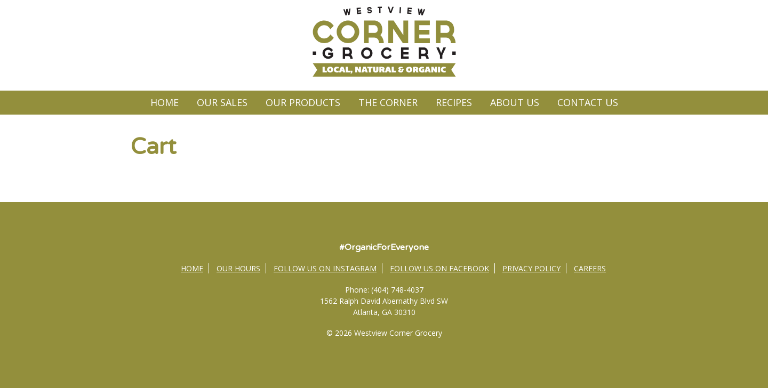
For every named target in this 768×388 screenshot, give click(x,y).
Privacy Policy (531, 268)
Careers (590, 268)
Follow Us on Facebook (439, 268)
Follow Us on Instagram (325, 268)
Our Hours (238, 268)
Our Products (303, 102)
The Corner (388, 102)
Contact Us (587, 102)
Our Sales (222, 102)
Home (164, 102)
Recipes (454, 102)
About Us (514, 102)
